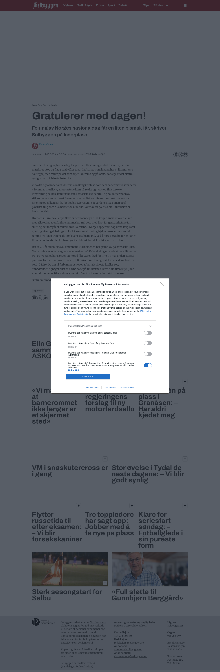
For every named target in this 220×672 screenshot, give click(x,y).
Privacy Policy (127, 387)
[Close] (163, 285)
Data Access (110, 387)
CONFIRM (88, 377)
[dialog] (110, 336)
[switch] (148, 333)
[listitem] (110, 326)
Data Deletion (92, 387)
